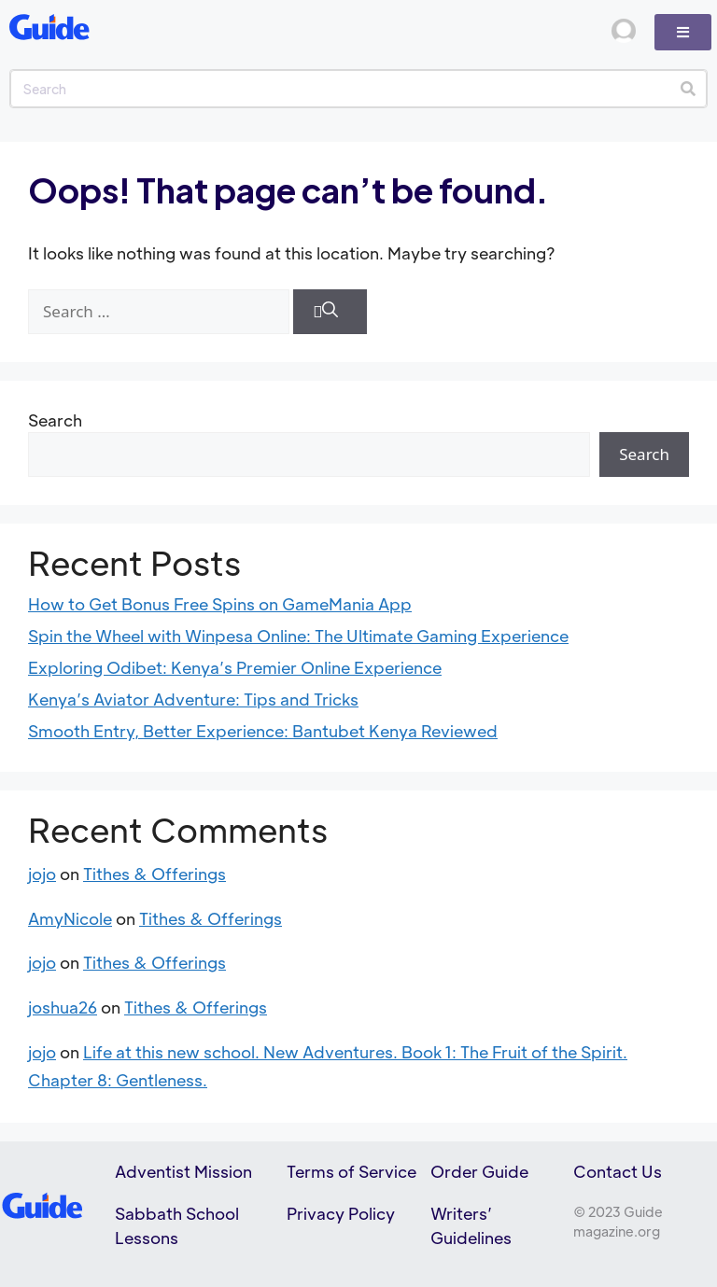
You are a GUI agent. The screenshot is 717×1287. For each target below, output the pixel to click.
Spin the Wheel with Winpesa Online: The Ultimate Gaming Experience (298, 635)
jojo (42, 873)
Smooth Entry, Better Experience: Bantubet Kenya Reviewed (263, 730)
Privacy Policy (341, 1213)
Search (55, 420)
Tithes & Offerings (154, 873)
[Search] (687, 88)
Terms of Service (351, 1171)
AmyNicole (70, 918)
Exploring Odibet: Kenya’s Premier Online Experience (235, 667)
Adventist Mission (183, 1171)
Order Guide (479, 1171)
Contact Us (617, 1171)
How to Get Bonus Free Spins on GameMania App (220, 604)
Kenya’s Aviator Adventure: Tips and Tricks (193, 699)
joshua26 (62, 1007)
